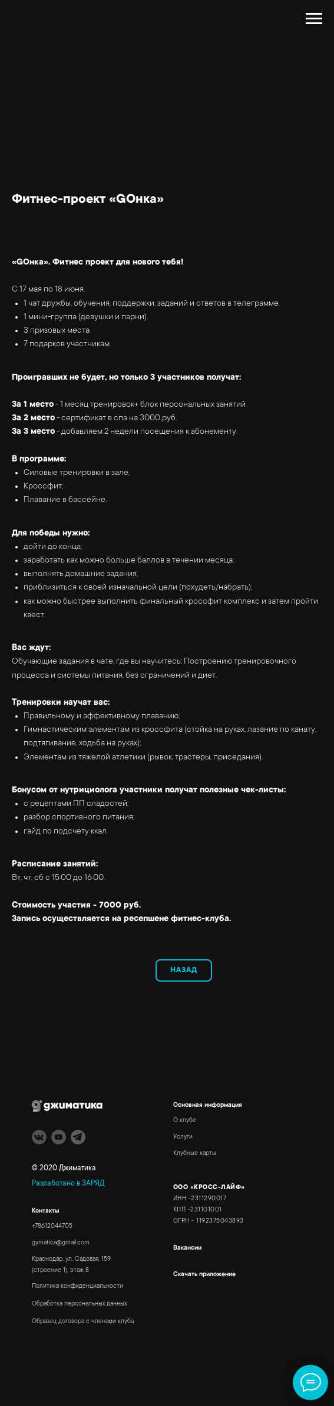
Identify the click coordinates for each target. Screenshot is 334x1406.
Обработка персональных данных (79, 1304)
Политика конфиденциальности (77, 1286)
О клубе (184, 1120)
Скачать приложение (204, 1274)
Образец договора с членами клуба (83, 1321)
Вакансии (187, 1248)
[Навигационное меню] (314, 19)
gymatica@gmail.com (61, 1243)
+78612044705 (52, 1226)
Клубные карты (194, 1153)
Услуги (183, 1137)
